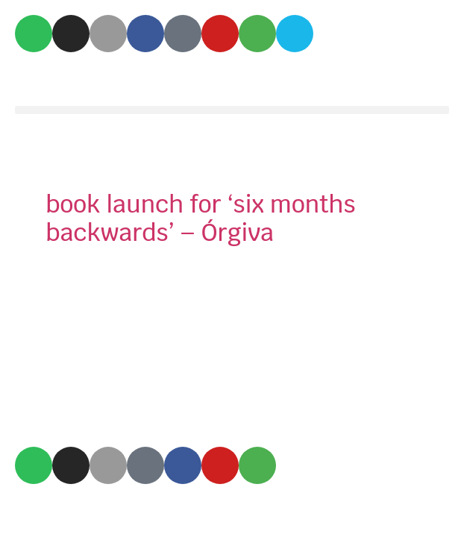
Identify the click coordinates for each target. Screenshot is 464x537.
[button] (232, 110)
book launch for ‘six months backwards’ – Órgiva (200, 218)
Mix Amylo (71, 78)
